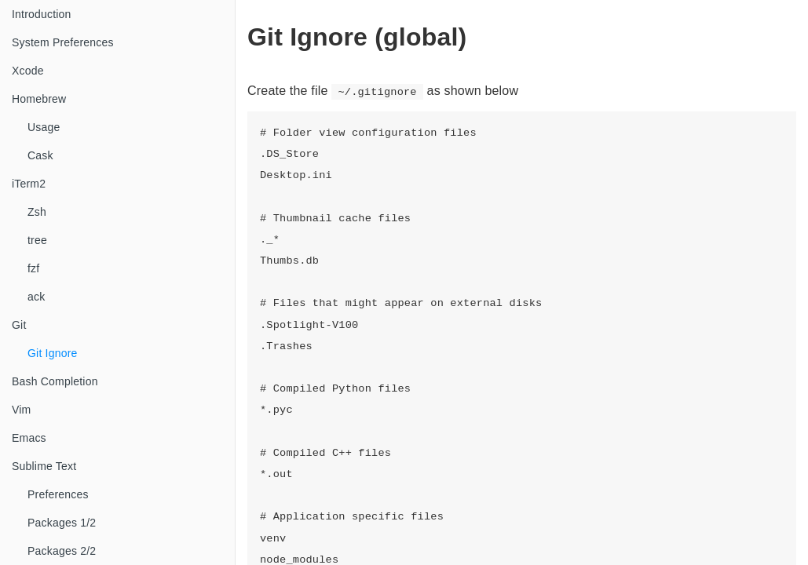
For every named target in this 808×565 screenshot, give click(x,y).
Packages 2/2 (61, 551)
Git (19, 325)
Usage (43, 127)
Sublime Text (44, 466)
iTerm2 (29, 183)
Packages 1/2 (61, 522)
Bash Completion (55, 381)
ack (36, 296)
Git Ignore (52, 353)
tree (37, 240)
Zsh (36, 212)
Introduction (41, 14)
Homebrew (39, 99)
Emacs (29, 438)
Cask (40, 155)
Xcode (28, 70)
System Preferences (63, 42)
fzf (33, 268)
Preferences (58, 494)
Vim (21, 409)
